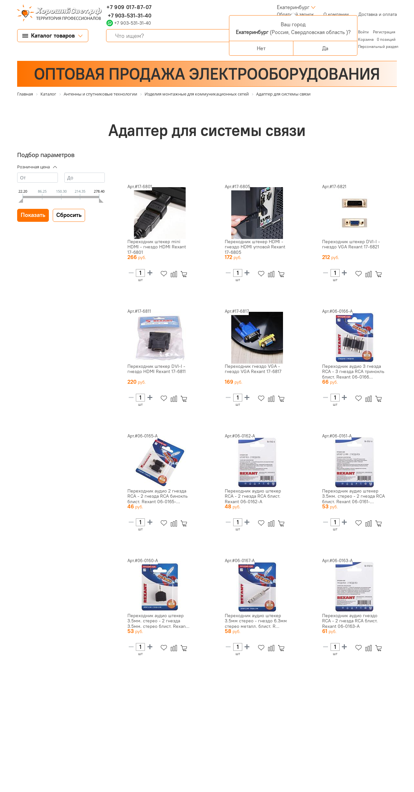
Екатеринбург (293, 7)
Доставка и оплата (377, 14)
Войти (364, 31)
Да (325, 48)
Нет (261, 48)
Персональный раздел (378, 46)
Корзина (366, 39)
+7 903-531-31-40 (128, 15)
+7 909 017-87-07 (129, 7)
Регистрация (384, 31)
